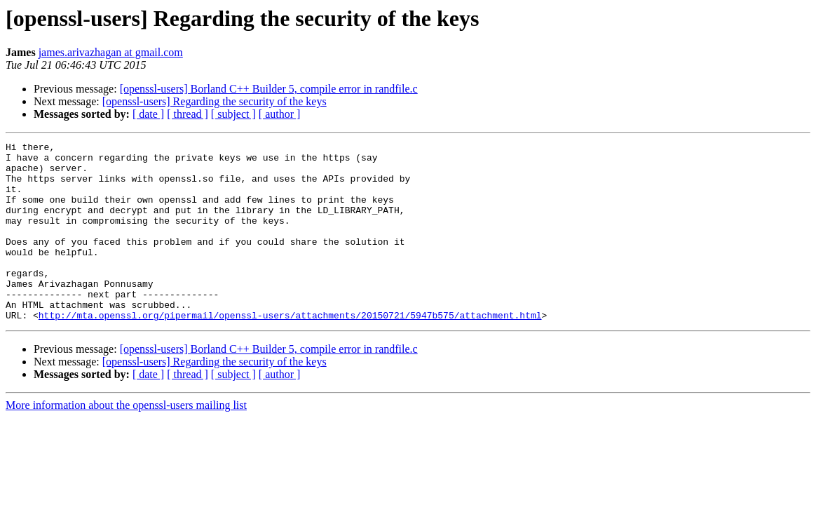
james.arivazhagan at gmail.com (111, 52)
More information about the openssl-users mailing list (126, 441)
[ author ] (280, 114)
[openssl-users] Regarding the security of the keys (214, 101)
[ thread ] (187, 114)
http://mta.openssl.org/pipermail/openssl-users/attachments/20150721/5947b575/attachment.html (290, 350)
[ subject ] (233, 114)
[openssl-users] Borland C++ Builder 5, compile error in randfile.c (269, 89)
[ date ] (148, 114)
